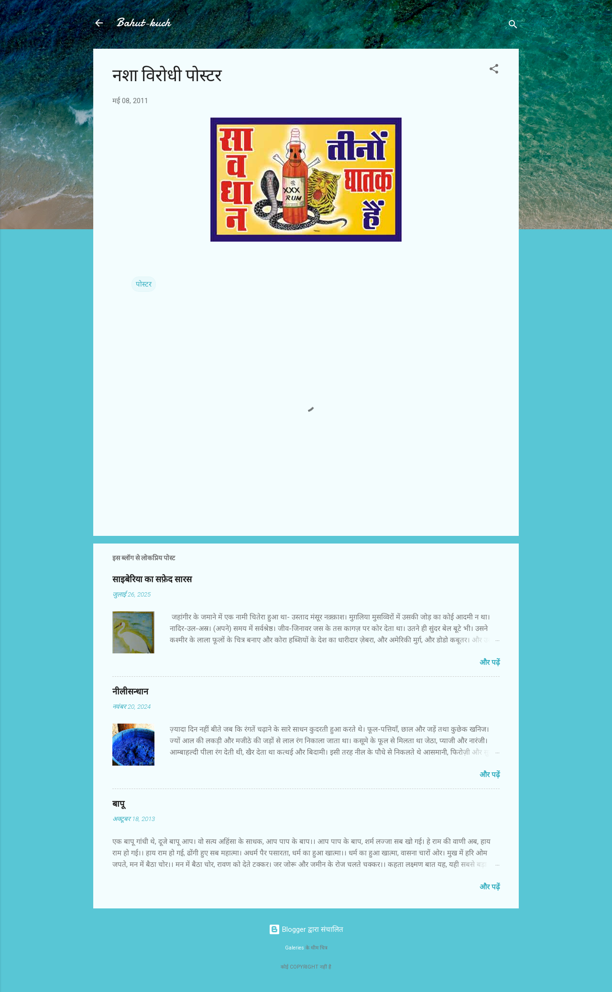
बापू (118, 804)
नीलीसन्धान (130, 692)
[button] (494, 70)
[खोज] (513, 26)
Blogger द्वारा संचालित (306, 929)
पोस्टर (144, 284)
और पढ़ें (490, 662)
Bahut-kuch (143, 23)
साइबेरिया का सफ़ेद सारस (152, 580)
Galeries (294, 948)
